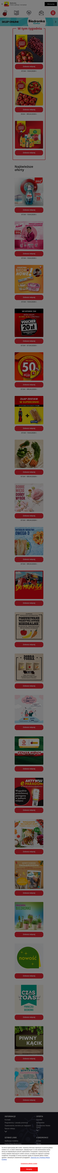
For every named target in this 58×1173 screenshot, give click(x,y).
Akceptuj (29, 1169)
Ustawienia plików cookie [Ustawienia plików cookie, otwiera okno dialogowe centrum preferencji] (29, 1163)
